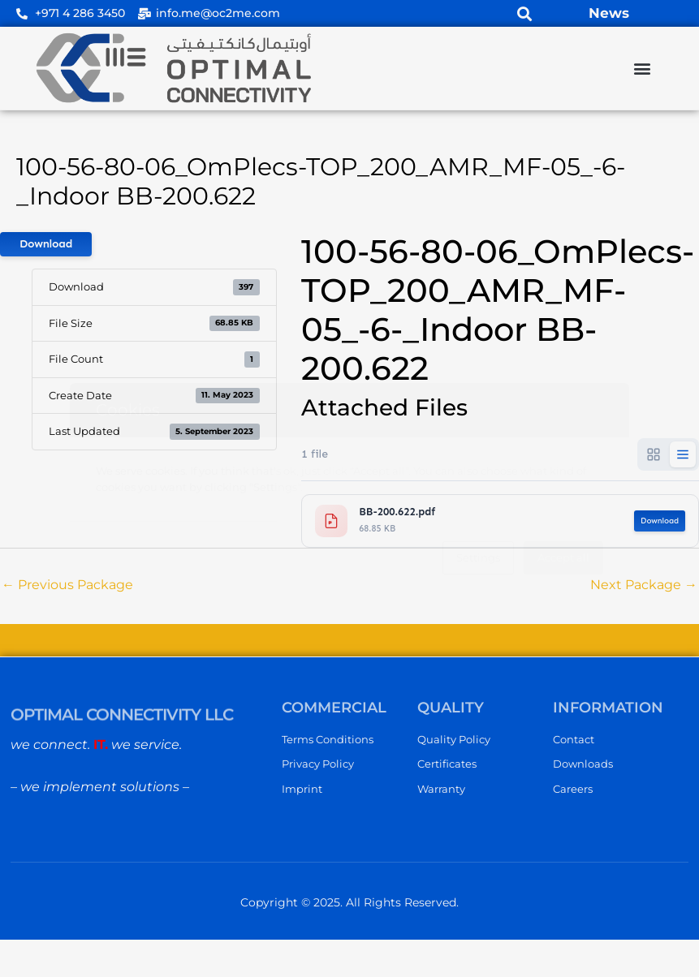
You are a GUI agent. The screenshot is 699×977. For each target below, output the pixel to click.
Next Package (643, 584)
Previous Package (67, 584)
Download (45, 244)
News (609, 13)
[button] (524, 13)
